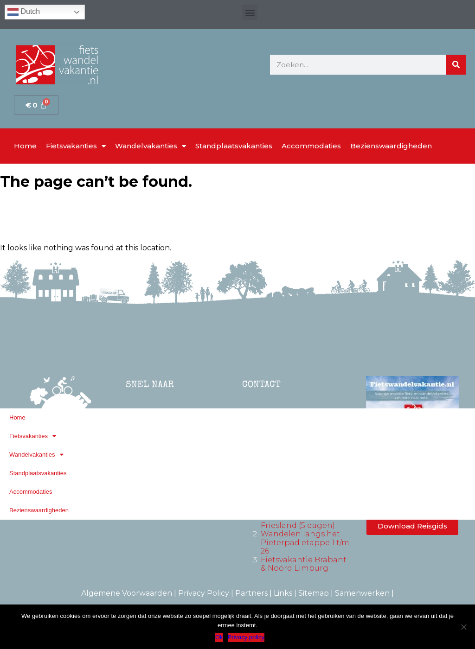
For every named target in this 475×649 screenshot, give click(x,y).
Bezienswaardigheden (391, 145)
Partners (251, 593)
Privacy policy (246, 637)
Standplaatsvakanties (233, 145)
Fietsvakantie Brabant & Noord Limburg (304, 564)
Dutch (23, 12)
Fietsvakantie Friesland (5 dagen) (298, 521)
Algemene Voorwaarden (126, 593)
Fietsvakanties (76, 146)
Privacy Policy (203, 593)
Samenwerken (362, 593)
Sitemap (313, 593)
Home (25, 145)
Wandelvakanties (150, 146)
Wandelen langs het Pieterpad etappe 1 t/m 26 (305, 542)
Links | (286, 593)
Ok (219, 637)
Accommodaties (311, 145)
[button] (249, 12)
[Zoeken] (456, 65)
